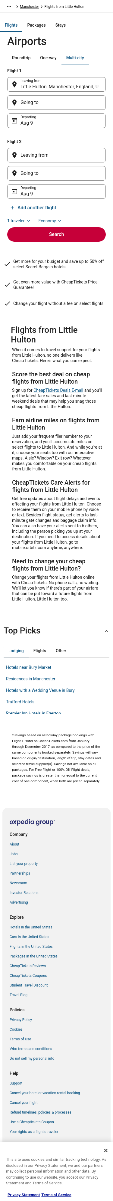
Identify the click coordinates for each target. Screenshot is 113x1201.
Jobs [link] (13, 854)
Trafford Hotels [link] (20, 701)
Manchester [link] (29, 7)
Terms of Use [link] (20, 1039)
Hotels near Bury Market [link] (28, 667)
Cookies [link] (16, 1029)
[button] (56, 630)
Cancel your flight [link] (24, 1103)
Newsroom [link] (18, 883)
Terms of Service (56, 1195)
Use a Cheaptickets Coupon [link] (32, 1122)
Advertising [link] (19, 902)
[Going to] (56, 102)
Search (56, 234)
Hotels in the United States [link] (31, 927)
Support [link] (16, 1083)
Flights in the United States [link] (31, 946)
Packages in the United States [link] (34, 956)
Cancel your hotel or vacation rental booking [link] (45, 1093)
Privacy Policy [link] (21, 1020)
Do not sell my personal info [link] (32, 1058)
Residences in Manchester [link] (30, 678)
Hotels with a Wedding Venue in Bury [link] (40, 690)
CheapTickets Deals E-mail (58, 390)
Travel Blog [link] (18, 995)
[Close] (105, 1150)
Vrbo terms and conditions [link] (31, 1049)
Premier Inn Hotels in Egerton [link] (33, 713)
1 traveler (19, 221)
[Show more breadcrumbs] (9, 6)
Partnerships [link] (20, 873)
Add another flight (33, 208)
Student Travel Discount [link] (29, 985)
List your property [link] (24, 864)
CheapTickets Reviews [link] (28, 966)
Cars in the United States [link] (29, 937)
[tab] (11, 25)
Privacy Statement (24, 1195)
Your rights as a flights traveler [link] (34, 1132)
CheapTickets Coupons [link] (28, 976)
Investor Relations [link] (24, 893)
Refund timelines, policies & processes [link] (40, 1112)
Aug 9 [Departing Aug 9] (26, 123)
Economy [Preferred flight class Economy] (51, 221)
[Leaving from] (56, 155)
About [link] (14, 844)
